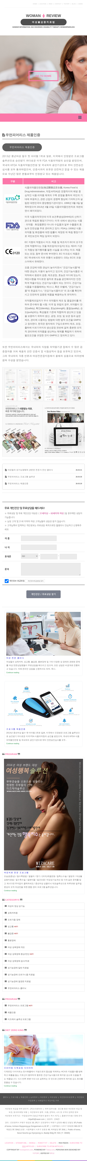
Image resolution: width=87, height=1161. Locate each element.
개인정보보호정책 (67, 1097)
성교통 (11, 926)
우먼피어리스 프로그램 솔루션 (21, 476)
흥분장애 (10, 940)
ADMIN (80, 4)
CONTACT (58, 4)
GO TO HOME (44, 76)
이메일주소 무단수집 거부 (48, 1101)
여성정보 (43, 1097)
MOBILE (32, 1143)
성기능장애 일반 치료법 (17, 968)
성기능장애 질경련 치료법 (18, 981)
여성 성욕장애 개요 (15, 947)
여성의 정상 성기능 (15, 906)
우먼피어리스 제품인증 (18, 483)
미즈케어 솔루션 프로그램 (18, 1019)
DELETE (53, 1143)
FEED (50, 4)
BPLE (52, 1153)
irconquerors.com (26, 1150)
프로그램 (14, 1097)
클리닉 (5, 1097)
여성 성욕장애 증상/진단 (19, 954)
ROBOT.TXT (42, 1143)
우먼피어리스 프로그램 (19, 1005)
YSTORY (36, 1153)
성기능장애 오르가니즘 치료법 (20, 974)
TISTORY (67, 4)
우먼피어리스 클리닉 (15, 988)
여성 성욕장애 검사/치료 (17, 961)
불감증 (11, 933)
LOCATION (42, 4)
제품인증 (10, 1012)
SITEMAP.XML (21, 1143)
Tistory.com (50, 1150)
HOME (35, 4)
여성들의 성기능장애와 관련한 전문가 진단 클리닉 (30, 469)
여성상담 (53, 1097)
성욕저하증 (11, 913)
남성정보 (34, 1097)
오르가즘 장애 (12, 920)
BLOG (74, 4)
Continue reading (12, 672)
